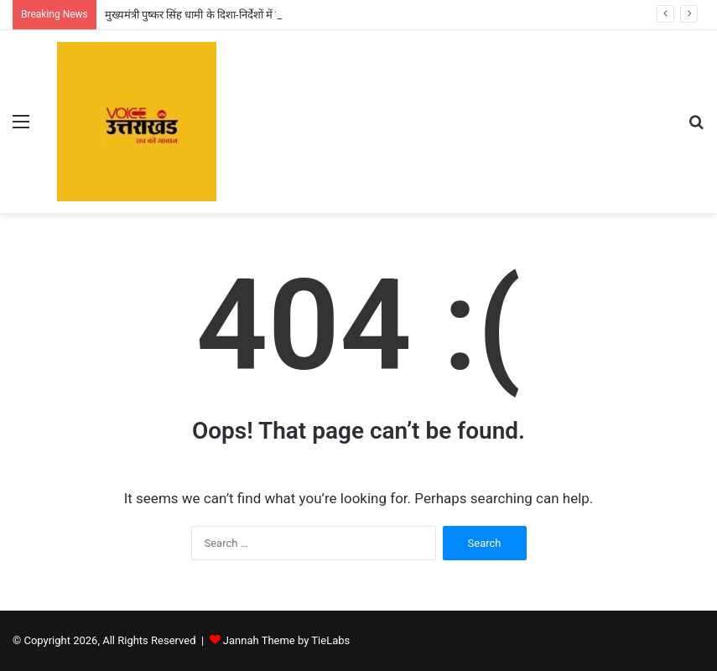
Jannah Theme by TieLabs (286, 640)
